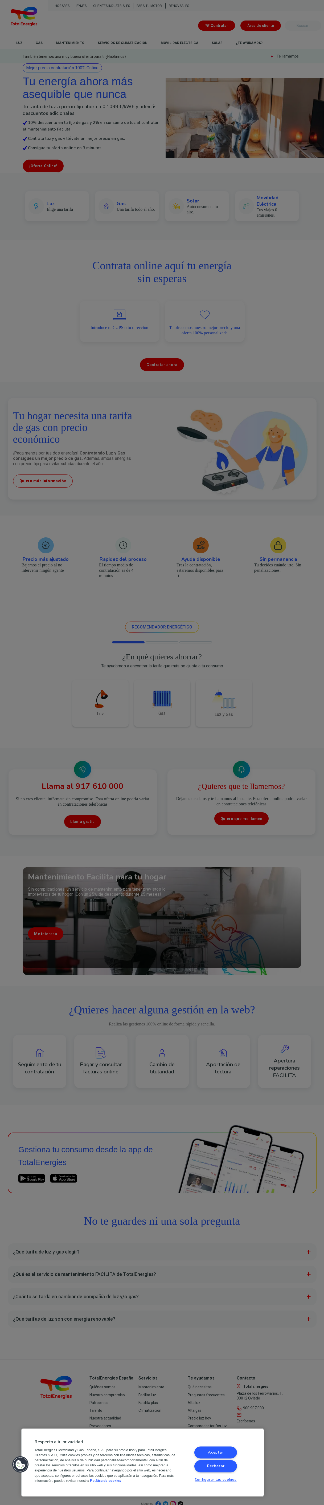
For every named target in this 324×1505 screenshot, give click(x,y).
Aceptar (215, 1452)
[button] (20, 1464)
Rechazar (216, 1466)
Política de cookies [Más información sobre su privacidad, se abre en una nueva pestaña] (105, 1480)
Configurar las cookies (216, 1479)
